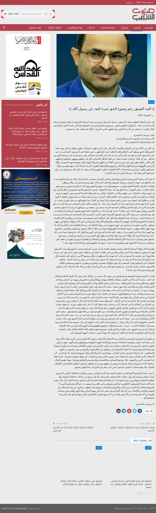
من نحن (129, 2)
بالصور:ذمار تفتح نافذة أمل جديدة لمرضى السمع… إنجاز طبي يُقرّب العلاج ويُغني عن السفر (28, 115)
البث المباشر (35, 27)
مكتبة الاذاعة (108, 27)
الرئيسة (149, 27)
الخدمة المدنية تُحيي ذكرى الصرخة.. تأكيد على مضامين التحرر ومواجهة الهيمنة (26, 159)
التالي (139, 493)
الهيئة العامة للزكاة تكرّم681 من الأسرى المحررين (73, 429)
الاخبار (138, 27)
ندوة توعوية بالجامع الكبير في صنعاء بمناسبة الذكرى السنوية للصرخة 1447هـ (26, 146)
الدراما (91, 27)
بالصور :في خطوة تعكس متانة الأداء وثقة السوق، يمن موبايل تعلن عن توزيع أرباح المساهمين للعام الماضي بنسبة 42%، (28, 131)
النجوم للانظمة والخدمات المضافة (14, 508)
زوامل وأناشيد (75, 27)
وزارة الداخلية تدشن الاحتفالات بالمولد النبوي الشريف (133, 429)
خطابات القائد (55, 27)
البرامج (124, 27)
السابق (147, 493)
